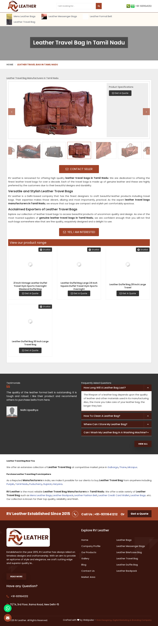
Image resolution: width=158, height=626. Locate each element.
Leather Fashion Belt (85, 495)
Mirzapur (132, 467)
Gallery (85, 558)
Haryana (57, 484)
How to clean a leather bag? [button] (102, 416)
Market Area (88, 577)
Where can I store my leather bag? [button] (105, 424)
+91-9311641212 (139, 6)
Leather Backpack (63, 495)
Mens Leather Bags (20, 16)
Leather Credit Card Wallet (113, 495)
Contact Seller (79, 169)
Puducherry (35, 484)
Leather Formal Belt (97, 16)
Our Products (88, 552)
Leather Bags (138, 495)
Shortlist (45, 249)
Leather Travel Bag (20, 22)
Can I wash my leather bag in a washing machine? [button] (115, 432)
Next (146, 111)
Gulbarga (113, 467)
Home (9, 64)
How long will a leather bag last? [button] (105, 387)
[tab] (116, 387)
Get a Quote (139, 514)
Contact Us (88, 570)
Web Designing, (104, 620)
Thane (123, 467)
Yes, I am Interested (79, 232)
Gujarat (47, 484)
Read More (16, 576)
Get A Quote (30, 293)
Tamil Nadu (21, 484)
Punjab (10, 484)
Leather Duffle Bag (127, 564)
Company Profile (90, 546)
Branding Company (142, 620)
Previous (11, 111)
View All (143, 443)
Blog (83, 564)
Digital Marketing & (122, 620)
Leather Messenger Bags (59, 16)
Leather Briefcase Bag (129, 552)
